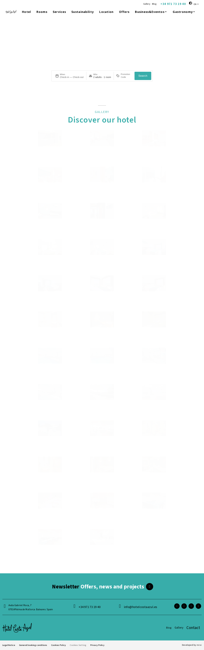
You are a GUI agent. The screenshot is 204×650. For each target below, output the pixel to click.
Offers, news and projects (98, 587)
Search (142, 75)
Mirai (199, 645)
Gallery (146, 4)
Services (59, 12)
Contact (193, 628)
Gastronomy (184, 12)
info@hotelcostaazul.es (140, 607)
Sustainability (82, 12)
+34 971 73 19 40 (173, 4)
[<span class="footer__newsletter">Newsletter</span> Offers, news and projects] (150, 587)
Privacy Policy (97, 645)
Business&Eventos (151, 12)
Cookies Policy (58, 645)
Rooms (41, 12)
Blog (154, 4)
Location (106, 12)
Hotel (26, 12)
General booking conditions (33, 645)
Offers (124, 12)
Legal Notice (8, 645)
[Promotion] (126, 77)
